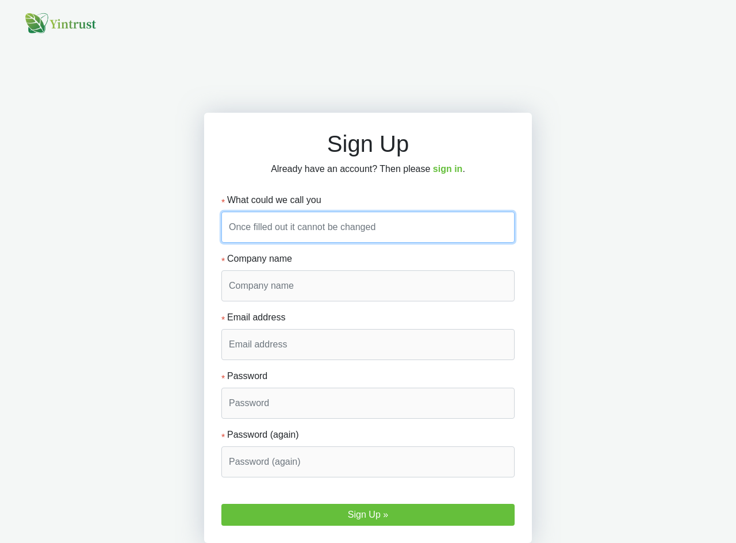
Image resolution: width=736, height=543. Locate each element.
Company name (256, 260)
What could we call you (271, 201)
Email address (253, 318)
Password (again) (260, 436)
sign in (448, 169)
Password (244, 377)
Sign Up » (368, 514)
